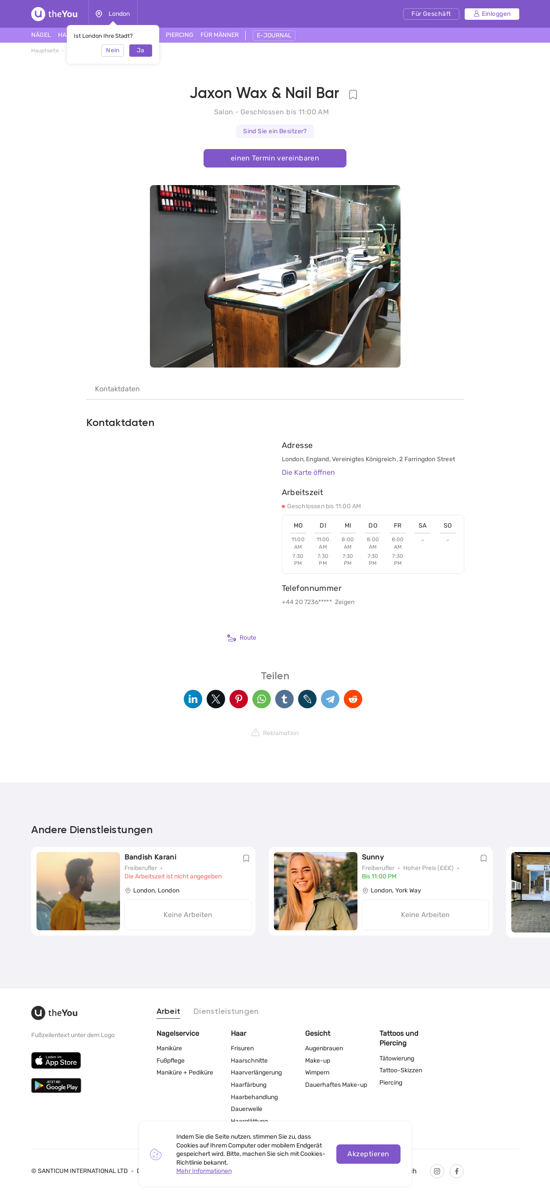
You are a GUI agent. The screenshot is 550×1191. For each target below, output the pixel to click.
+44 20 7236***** (307, 602)
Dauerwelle (246, 1109)
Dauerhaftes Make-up (336, 1085)
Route (241, 638)
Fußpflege (171, 1060)
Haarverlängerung (256, 1072)
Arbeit (169, 1012)
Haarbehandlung (254, 1096)
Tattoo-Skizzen (400, 1070)
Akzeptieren (368, 1154)
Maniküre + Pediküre (185, 1072)
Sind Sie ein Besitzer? (275, 131)
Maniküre (169, 1048)
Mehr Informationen (204, 1171)
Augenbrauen (324, 1048)
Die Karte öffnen (308, 472)
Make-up (317, 1060)
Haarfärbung (248, 1085)
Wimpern (317, 1072)
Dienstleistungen (226, 1012)
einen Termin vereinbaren (275, 158)
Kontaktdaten (117, 389)
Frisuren (242, 1048)
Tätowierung (396, 1058)
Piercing (390, 1082)
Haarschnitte (249, 1060)
